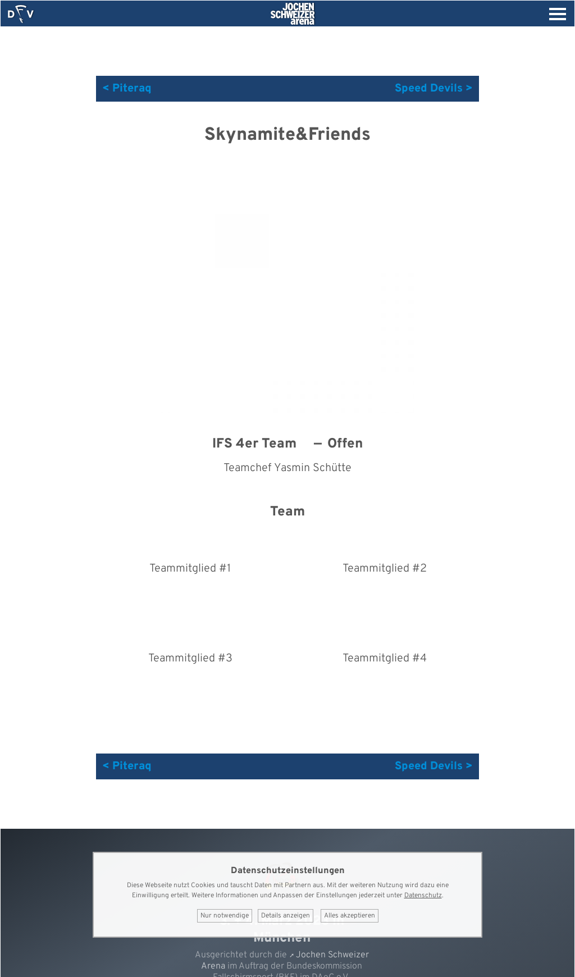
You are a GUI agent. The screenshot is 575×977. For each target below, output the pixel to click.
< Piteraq (127, 88)
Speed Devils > (434, 88)
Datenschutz (423, 895)
